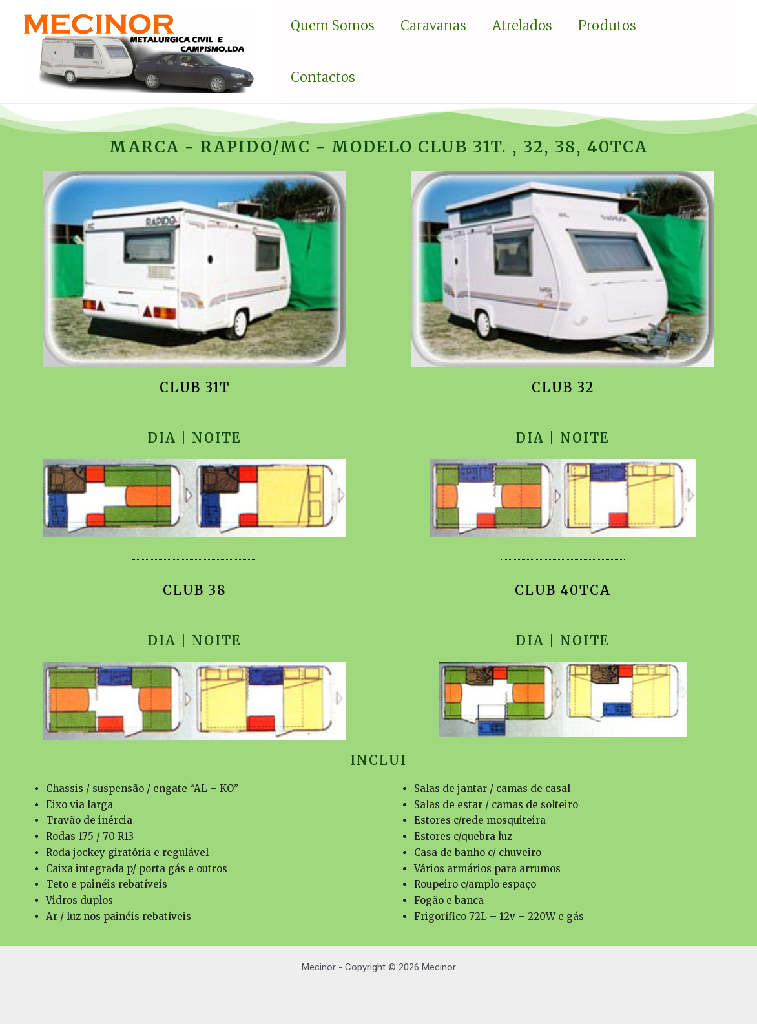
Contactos (323, 77)
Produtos (607, 25)
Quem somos (333, 25)
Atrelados (522, 25)
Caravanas (433, 25)
